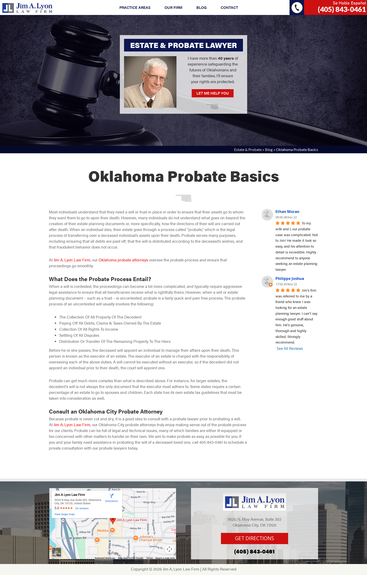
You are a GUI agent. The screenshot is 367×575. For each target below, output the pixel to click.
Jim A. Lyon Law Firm (71, 260)
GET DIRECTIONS (254, 538)
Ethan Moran (287, 211)
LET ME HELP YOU (212, 93)
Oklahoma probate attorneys (123, 260)
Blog (269, 149)
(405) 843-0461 (342, 9)
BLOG (201, 7)
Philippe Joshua (289, 278)
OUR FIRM (173, 7)
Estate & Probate (248, 149)
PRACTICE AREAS (134, 7)
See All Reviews (290, 348)
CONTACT (229, 7)
